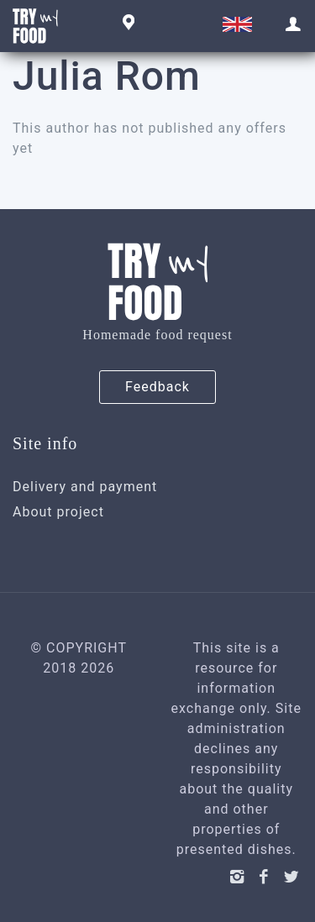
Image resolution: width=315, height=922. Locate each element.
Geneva (126, 23)
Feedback (157, 387)
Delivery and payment (85, 487)
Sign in (294, 25)
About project (58, 512)
